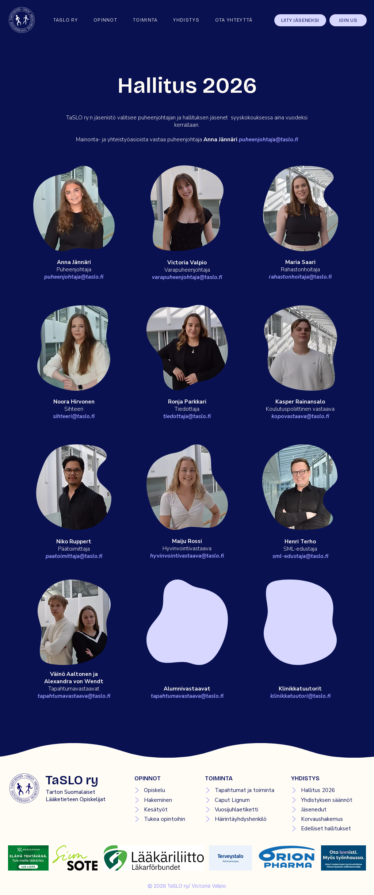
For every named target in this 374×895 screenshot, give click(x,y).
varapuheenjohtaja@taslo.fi (187, 277)
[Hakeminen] (162, 800)
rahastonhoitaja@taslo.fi (300, 276)
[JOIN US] (348, 20)
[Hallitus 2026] (325, 790)
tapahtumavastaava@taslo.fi (74, 696)
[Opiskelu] (162, 790)
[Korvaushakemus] (325, 819)
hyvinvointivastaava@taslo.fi (187, 555)
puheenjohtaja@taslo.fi (268, 139)
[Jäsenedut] (325, 809)
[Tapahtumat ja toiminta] (239, 790)
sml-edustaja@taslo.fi (300, 556)
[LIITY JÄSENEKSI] (300, 20)
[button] (105, 20)
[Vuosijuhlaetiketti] (239, 809)
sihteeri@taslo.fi (74, 416)
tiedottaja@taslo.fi (187, 416)
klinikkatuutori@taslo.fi (300, 696)
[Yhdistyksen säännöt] (325, 800)
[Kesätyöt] (162, 809)
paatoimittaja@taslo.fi (74, 556)
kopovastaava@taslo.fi (300, 416)
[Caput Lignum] (239, 800)
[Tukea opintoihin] (162, 819)
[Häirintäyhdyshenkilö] (239, 819)
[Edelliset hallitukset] (325, 828)
